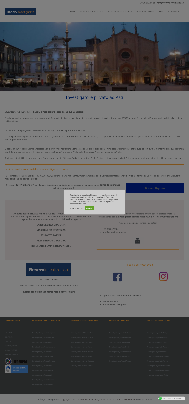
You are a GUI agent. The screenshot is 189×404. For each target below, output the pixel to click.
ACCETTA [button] (89, 208)
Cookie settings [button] (76, 208)
